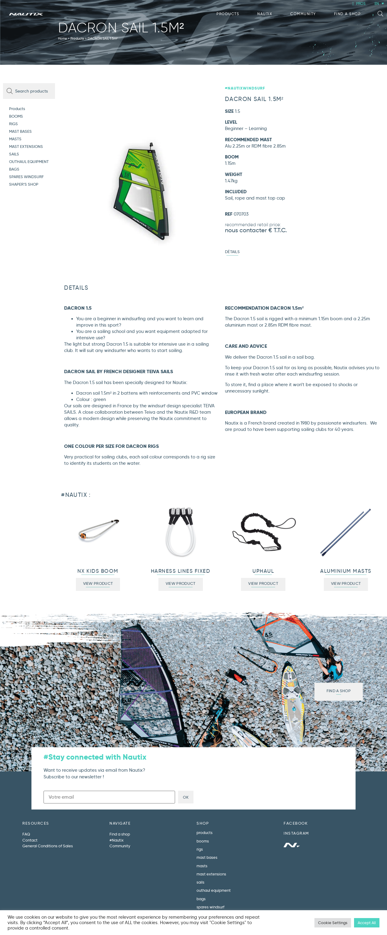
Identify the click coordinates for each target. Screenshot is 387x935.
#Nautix (116, 840)
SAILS (14, 153)
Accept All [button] (367, 922)
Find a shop (347, 13)
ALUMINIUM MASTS (346, 571)
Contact (29, 840)
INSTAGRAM (296, 833)
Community (303, 13)
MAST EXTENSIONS (26, 146)
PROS (361, 3)
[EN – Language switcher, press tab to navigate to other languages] (379, 3)
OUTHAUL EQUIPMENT (29, 161)
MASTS (15, 138)
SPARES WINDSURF (26, 176)
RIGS (13, 123)
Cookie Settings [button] (332, 922)
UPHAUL (263, 571)
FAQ (26, 834)
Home (62, 38)
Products (227, 13)
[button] (380, 13)
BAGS (14, 169)
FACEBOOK (296, 823)
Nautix (264, 13)
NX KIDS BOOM (98, 571)
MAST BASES (20, 131)
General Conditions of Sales (47, 845)
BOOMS (16, 116)
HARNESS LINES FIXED (180, 571)
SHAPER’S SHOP (23, 184)
